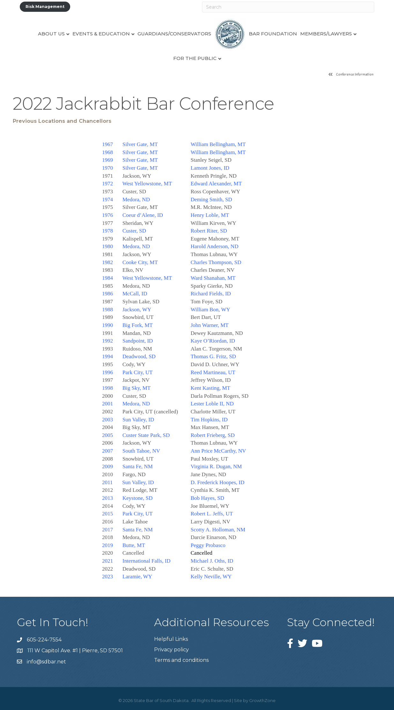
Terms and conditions (181, 660)
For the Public (195, 58)
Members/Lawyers (326, 34)
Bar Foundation (273, 34)
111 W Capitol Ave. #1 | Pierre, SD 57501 (75, 650)
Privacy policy (171, 650)
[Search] (288, 7)
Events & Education (101, 34)
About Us (51, 34)
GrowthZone (262, 700)
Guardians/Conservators (174, 34)
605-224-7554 (44, 640)
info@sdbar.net (46, 662)
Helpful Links (171, 639)
